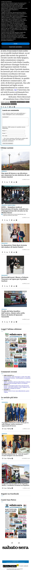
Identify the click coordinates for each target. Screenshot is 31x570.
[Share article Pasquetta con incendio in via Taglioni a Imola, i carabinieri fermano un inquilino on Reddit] (11, 488)
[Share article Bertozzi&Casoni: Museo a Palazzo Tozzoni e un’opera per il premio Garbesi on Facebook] (2, 286)
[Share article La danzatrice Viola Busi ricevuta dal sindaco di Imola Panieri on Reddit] (14, 252)
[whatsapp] (10, 107)
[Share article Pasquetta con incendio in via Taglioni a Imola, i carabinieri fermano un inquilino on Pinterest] (7, 488)
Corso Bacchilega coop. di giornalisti (15, 568)
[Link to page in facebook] (12, 543)
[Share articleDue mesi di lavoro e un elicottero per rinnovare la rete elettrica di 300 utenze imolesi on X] (5, 182)
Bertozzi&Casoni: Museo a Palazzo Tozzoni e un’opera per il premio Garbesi (14, 279)
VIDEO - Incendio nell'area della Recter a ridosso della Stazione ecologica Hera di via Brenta (17, 382)
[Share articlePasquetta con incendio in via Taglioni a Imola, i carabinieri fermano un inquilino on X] (4, 488)
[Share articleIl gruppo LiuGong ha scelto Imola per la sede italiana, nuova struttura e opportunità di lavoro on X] (4, 428)
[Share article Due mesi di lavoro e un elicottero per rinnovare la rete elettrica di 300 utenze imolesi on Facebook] (2, 182)
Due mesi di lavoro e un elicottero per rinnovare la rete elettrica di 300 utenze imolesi (15, 175)
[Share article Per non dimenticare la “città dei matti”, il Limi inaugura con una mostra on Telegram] (12, 458)
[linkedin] (6, 107)
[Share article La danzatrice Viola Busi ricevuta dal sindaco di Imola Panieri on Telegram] (16, 252)
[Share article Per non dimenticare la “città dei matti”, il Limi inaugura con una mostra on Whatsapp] (9, 458)
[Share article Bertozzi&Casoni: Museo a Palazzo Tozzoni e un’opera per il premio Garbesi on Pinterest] (9, 286)
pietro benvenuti (5, 104)
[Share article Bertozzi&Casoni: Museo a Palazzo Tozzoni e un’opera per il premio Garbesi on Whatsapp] (12, 286)
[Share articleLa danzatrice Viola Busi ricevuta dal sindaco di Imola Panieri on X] (5, 252)
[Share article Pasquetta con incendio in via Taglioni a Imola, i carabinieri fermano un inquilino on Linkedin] (6, 488)
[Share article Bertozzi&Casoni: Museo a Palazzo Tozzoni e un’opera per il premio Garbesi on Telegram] (16, 286)
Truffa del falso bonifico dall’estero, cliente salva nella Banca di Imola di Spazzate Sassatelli (13, 314)
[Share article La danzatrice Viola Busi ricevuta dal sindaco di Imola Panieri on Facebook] (2, 252)
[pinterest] (8, 107)
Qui (15, 90)
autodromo (13, 101)
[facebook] (1, 107)
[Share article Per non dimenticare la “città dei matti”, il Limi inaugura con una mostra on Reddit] (11, 458)
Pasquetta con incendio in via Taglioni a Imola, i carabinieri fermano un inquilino (15, 484)
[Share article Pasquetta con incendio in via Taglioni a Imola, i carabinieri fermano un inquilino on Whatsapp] (9, 488)
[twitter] (3, 107)
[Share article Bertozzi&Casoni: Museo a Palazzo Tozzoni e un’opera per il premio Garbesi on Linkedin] (7, 286)
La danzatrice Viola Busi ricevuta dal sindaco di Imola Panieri (14, 246)
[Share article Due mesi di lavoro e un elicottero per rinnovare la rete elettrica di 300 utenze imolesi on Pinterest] (9, 182)
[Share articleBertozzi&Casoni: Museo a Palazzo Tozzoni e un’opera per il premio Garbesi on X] (5, 286)
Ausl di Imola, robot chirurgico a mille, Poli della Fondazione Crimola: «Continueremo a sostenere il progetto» (17, 378)
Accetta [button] (15, 43)
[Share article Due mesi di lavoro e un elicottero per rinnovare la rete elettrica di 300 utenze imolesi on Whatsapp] (12, 182)
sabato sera (13, 104)
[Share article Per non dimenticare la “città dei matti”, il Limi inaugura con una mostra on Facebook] (2, 458)
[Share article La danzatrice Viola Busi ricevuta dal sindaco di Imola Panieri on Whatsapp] (12, 252)
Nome (4, 130)
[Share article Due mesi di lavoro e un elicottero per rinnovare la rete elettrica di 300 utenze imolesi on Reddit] (14, 182)
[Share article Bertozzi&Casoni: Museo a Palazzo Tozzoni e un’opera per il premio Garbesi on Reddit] (14, 286)
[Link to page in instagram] (19, 543)
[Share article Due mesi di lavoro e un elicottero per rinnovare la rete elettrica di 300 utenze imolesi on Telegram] (16, 182)
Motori (27, 101)
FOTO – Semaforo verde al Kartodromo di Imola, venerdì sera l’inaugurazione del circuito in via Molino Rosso (14, 210)
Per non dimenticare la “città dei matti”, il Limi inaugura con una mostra (15, 454)
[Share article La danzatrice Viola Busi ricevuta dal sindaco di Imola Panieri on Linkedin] (7, 252)
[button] (29, 2)
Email (4, 133)
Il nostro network (22, 566)
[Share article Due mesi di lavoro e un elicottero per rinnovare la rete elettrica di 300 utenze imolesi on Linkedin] (7, 182)
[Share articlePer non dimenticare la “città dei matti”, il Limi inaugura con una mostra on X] (4, 458)
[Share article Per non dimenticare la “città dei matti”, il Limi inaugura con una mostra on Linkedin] (6, 458)
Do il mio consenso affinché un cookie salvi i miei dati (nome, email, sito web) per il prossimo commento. (15, 140)
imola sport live (21, 101)
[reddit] (12, 107)
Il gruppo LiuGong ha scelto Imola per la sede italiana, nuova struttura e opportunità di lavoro (15, 424)
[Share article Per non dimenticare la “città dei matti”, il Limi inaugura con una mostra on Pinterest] (7, 458)
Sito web (4, 135)
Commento (5, 117)
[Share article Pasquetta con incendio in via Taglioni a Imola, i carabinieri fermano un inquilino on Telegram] (12, 488)
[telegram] (14, 107)
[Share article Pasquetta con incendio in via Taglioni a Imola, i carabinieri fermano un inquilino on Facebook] (2, 488)
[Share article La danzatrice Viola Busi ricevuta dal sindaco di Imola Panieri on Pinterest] (9, 252)
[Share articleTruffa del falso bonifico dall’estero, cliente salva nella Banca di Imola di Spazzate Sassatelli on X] (5, 322)
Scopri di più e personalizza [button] (15, 46)
